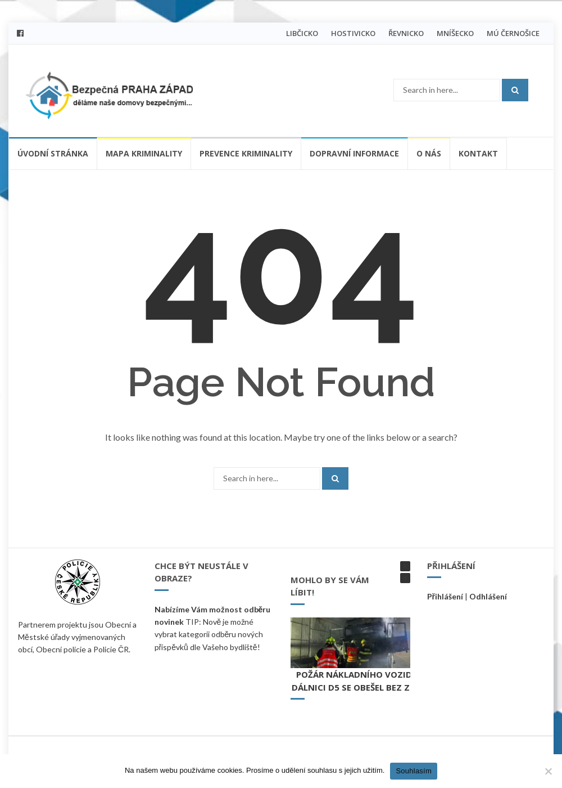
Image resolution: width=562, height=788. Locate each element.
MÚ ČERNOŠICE (513, 33)
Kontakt (478, 153)
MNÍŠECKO (455, 33)
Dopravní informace (354, 153)
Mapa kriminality (144, 153)
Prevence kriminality (246, 153)
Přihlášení (445, 596)
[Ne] (548, 771)
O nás (428, 153)
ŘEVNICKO (406, 33)
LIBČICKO (302, 33)
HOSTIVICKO (353, 33)
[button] (405, 566)
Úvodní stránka (52, 153)
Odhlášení (488, 596)
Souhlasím (414, 771)
